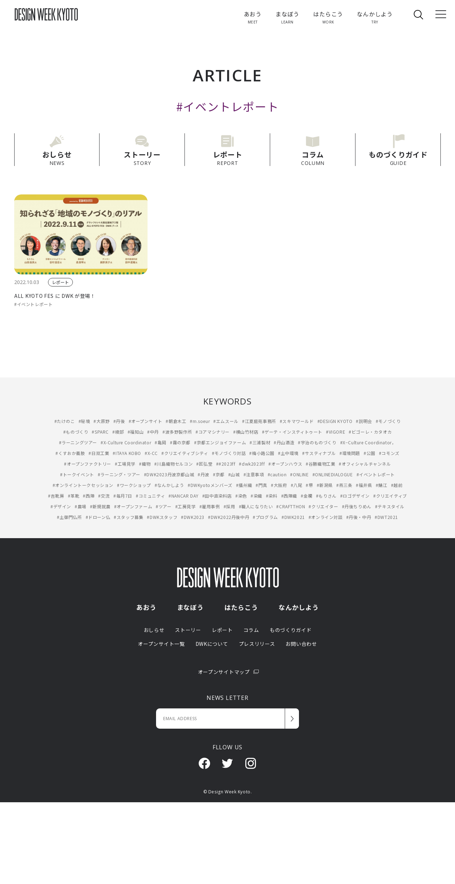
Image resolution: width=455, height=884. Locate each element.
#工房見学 (185, 506)
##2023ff (226, 464)
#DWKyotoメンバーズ (210, 485)
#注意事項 (253, 474)
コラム (251, 629)
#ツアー (163, 506)
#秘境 (84, 421)
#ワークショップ (134, 485)
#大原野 (101, 421)
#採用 (229, 506)
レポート (60, 282)
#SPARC (100, 432)
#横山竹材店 (245, 432)
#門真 (261, 485)
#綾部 (118, 432)
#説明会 (364, 421)
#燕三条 (344, 485)
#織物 (145, 464)
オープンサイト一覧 (161, 643)
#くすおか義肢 (70, 453)
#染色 (241, 496)
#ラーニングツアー (78, 442)
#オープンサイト (145, 421)
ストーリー (188, 629)
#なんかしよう (169, 485)
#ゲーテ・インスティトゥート (292, 432)
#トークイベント (77, 474)
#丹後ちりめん (356, 506)
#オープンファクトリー (87, 464)
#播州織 (244, 485)
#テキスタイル (390, 506)
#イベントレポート (33, 304)
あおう (146, 607)
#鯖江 (381, 485)
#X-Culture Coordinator (126, 442)
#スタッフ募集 (128, 517)
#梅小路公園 (261, 453)
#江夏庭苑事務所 (259, 421)
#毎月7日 (122, 496)
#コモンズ (389, 453)
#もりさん (326, 496)
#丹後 (119, 421)
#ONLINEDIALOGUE (332, 474)
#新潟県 (325, 485)
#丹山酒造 (284, 442)
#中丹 (153, 432)
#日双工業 (99, 453)
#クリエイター (323, 506)
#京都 (219, 474)
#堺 (309, 485)
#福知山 (136, 432)
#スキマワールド (297, 421)
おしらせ (154, 629)
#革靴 (74, 496)
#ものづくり (76, 432)
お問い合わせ (301, 643)
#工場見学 (125, 464)
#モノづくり (388, 421)
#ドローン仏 (98, 517)
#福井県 (364, 485)
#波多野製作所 (177, 432)
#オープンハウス (285, 464)
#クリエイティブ (390, 496)
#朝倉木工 (176, 421)
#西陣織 (289, 496)
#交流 (104, 496)
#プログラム (265, 517)
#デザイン (60, 506)
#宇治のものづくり (317, 442)
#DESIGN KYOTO (335, 421)
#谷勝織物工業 (320, 464)
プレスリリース (257, 643)
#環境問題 (349, 453)
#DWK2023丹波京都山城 (169, 474)
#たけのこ (64, 421)
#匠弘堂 (204, 464)
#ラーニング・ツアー (119, 474)
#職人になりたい (256, 506)
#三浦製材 (260, 442)
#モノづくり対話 (229, 453)
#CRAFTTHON (290, 506)
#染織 (256, 496)
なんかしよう (299, 607)
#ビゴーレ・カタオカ (370, 432)
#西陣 (89, 496)
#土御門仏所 (69, 517)
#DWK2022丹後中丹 (228, 517)
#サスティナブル (319, 453)
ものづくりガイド (291, 629)
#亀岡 (160, 442)
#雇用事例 (209, 506)
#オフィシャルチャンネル (365, 464)
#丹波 (203, 474)
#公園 (369, 453)
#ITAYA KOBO (127, 453)
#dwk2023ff (252, 464)
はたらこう (241, 607)
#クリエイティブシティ (184, 453)
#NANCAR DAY (183, 496)
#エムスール (226, 421)
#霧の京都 (180, 442)
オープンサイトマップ (227, 671)
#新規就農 (100, 506)
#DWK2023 (192, 517)
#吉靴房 (56, 496)
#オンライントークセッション (83, 485)
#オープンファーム (133, 506)
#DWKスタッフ (162, 517)
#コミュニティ (150, 496)
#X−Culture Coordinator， (368, 442)
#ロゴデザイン (355, 496)
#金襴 (306, 496)
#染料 (272, 496)
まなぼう (190, 607)
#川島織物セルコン (173, 464)
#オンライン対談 (326, 517)
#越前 (397, 485)
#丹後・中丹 (358, 517)
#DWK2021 (293, 517)
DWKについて (212, 643)
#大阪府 (279, 485)
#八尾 (297, 485)
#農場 (80, 506)
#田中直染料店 (217, 496)
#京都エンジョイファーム (220, 442)
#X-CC (151, 453)
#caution (277, 474)
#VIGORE (335, 432)
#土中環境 (288, 453)
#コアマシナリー (213, 432)
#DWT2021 (386, 517)
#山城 (234, 474)
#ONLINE (299, 474)
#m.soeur (200, 421)
